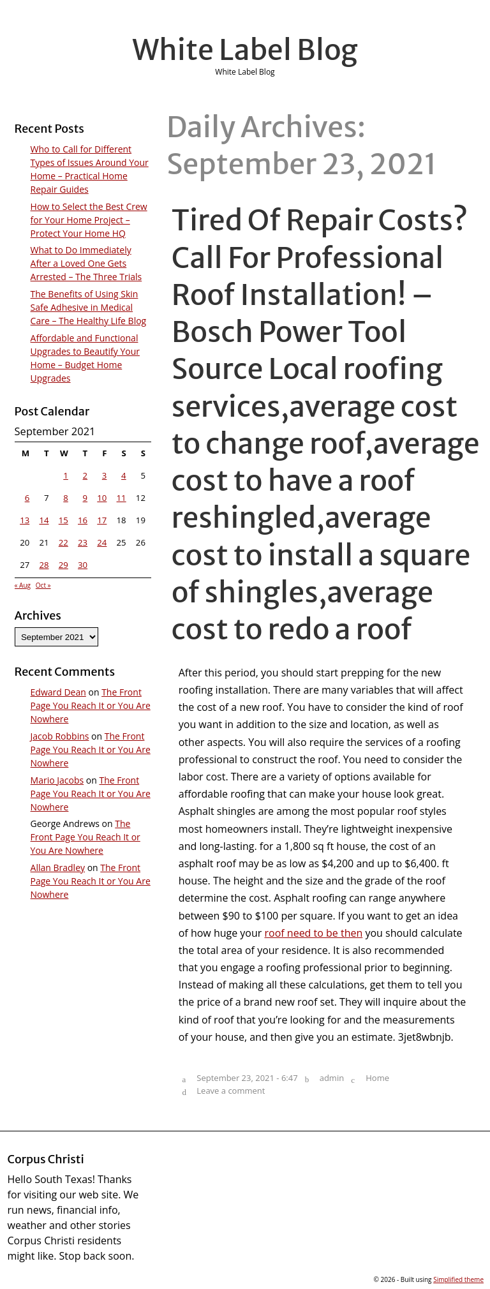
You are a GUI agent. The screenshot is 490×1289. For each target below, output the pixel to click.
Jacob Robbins (60, 736)
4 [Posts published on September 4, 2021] (123, 475)
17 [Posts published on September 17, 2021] (102, 520)
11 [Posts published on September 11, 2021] (121, 497)
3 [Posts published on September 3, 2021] (104, 475)
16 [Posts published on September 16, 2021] (82, 520)
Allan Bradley (58, 867)
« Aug (23, 585)
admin (332, 1078)
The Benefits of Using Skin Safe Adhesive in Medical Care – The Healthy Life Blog (89, 307)
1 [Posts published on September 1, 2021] (65, 475)
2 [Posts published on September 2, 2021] (85, 475)
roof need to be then (314, 933)
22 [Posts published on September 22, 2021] (63, 542)
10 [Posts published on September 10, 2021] (102, 497)
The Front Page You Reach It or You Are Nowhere (91, 705)
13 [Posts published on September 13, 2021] (24, 520)
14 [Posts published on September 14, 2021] (43, 520)
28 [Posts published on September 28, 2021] (43, 564)
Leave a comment (231, 1090)
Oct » (43, 585)
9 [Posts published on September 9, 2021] (85, 497)
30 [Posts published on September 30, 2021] (82, 564)
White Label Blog (245, 50)
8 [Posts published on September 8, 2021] (65, 497)
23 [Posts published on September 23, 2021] (82, 542)
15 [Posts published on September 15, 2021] (63, 520)
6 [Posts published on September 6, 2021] (27, 497)
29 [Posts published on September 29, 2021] (63, 564)
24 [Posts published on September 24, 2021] (102, 542)
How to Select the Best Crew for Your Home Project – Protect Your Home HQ (89, 219)
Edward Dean (58, 692)
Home (377, 1078)
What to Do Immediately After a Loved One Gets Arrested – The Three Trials (86, 263)
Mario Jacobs (57, 780)
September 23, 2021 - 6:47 (247, 1078)
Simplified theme (458, 1279)
